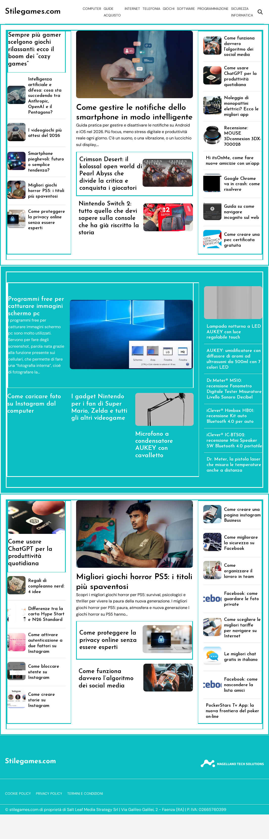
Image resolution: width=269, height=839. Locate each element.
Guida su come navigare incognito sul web (241, 212)
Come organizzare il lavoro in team (239, 571)
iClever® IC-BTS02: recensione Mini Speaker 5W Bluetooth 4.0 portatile (234, 441)
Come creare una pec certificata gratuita (242, 240)
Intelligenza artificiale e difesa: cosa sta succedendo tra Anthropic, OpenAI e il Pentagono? (44, 96)
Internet (132, 9)
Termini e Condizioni (85, 793)
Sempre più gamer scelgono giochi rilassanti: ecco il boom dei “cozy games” (34, 49)
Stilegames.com (33, 12)
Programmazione (213, 9)
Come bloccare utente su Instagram (43, 672)
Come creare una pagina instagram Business (242, 515)
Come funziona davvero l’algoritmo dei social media (106, 678)
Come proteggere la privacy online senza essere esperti (108, 640)
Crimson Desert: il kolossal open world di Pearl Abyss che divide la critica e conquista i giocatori (110, 174)
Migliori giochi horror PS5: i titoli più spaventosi (46, 191)
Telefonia (151, 9)
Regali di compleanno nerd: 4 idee (46, 586)
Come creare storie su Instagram (41, 700)
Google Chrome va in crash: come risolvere (242, 184)
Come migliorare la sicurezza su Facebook (241, 543)
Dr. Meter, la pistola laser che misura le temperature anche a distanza (234, 465)
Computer (92, 9)
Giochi (168, 9)
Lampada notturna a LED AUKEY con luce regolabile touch (234, 332)
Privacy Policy (49, 793)
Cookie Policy (18, 793)
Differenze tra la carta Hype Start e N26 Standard (46, 614)
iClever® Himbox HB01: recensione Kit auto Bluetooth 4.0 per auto (230, 416)
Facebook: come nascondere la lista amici (241, 685)
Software (186, 9)
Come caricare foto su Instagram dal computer (34, 404)
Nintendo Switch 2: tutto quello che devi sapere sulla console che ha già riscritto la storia (109, 218)
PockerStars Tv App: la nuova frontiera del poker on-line (232, 711)
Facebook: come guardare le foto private (241, 599)
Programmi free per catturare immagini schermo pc (36, 306)
